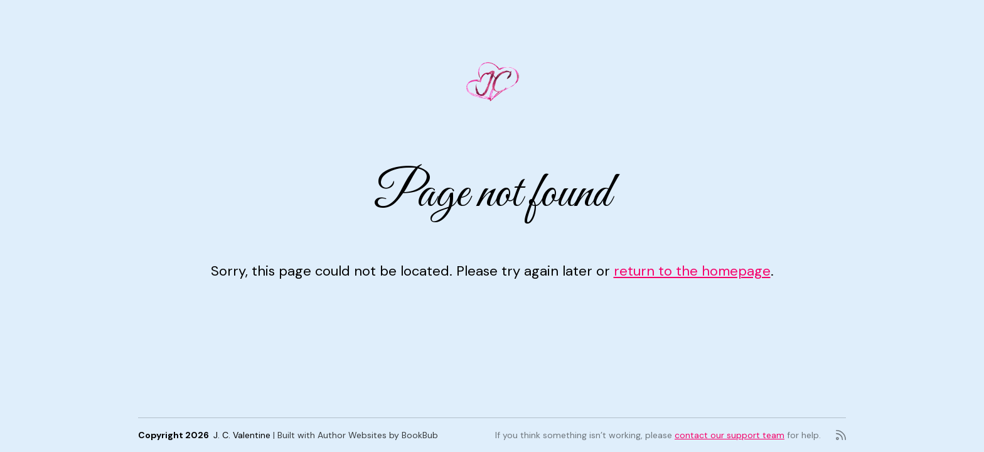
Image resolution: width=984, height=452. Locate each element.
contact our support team (729, 435)
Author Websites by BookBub (378, 435)
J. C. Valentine (241, 435)
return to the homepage (692, 271)
